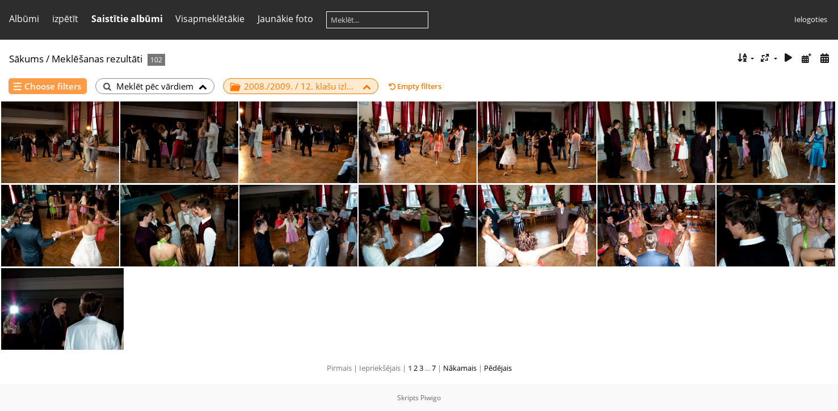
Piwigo (430, 397)
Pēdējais (498, 368)
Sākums (26, 58)
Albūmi (24, 18)
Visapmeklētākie (210, 18)
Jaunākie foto (285, 18)
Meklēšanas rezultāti (97, 58)
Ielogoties (810, 19)
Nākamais (460, 368)
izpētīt (65, 18)
